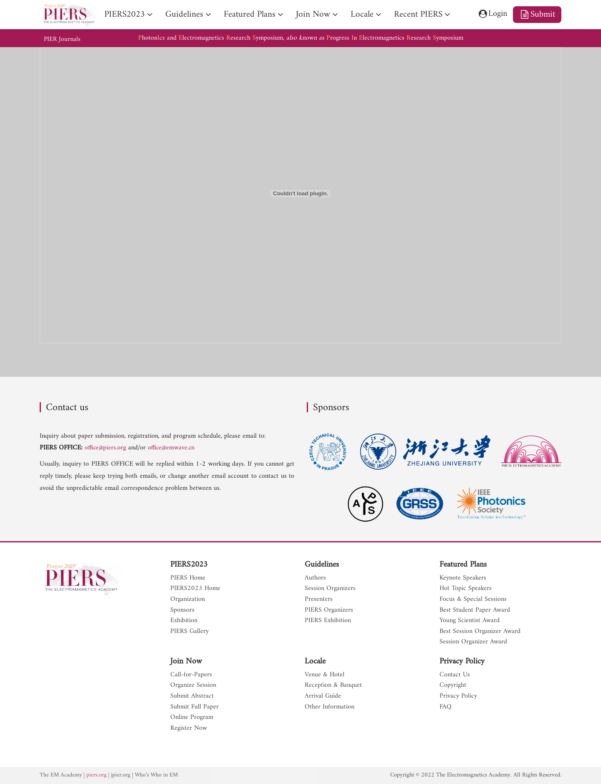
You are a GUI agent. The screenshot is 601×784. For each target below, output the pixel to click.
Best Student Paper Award (474, 610)
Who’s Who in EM (158, 775)
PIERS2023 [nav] (124, 14)
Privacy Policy (462, 662)
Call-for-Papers (191, 675)
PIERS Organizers (329, 610)
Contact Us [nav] (454, 675)
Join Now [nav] (313, 14)
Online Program (191, 717)
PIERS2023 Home (195, 588)
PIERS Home (187, 578)
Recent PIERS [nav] (418, 14)
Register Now (188, 728)
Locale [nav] (362, 14)
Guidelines (322, 565)
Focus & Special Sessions (473, 599)
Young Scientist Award (469, 620)
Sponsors (182, 610)
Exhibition (183, 620)
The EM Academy (61, 775)
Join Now (186, 662)
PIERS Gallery (189, 631)
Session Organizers (330, 588)
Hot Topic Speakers (465, 588)
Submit (537, 14)
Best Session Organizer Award (479, 631)
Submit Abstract (192, 696)
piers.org (97, 775)
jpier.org (122, 775)
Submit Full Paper (194, 707)
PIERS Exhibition (328, 620)
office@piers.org (106, 448)
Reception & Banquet (333, 685)
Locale (315, 662)
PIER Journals (62, 39)
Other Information (329, 707)
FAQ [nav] (445, 707)
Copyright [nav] (452, 685)
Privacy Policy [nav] (458, 696)
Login (490, 14)
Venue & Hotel (324, 675)
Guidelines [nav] (184, 14)
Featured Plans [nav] (249, 14)
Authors (315, 578)
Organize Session (193, 685)
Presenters (319, 599)
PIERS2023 (188, 565)
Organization (187, 599)
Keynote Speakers (462, 578)
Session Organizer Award (473, 642)
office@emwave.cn (173, 448)
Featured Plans (463, 565)
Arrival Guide (323, 696)
